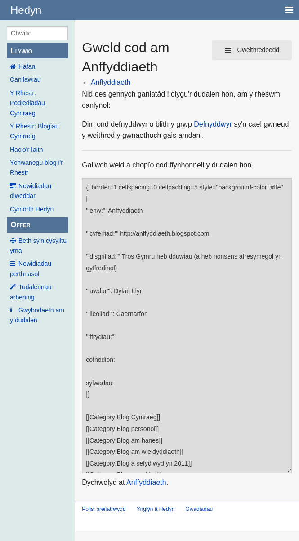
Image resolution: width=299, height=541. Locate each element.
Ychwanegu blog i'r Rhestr (36, 167)
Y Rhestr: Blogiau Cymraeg (34, 131)
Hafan (26, 66)
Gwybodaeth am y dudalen (37, 315)
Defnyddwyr (213, 124)
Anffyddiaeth (111, 82)
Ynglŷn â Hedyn (156, 509)
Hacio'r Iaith (26, 149)
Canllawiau (25, 79)
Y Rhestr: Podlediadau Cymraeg (27, 103)
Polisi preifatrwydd (103, 509)
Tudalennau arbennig (30, 291)
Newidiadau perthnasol (30, 268)
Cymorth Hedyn (32, 209)
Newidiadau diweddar (30, 190)
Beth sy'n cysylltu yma (38, 245)
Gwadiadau (199, 509)
